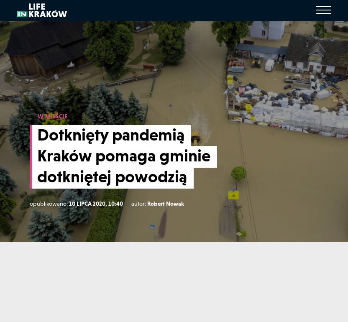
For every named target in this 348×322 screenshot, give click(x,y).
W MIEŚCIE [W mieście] (53, 116)
